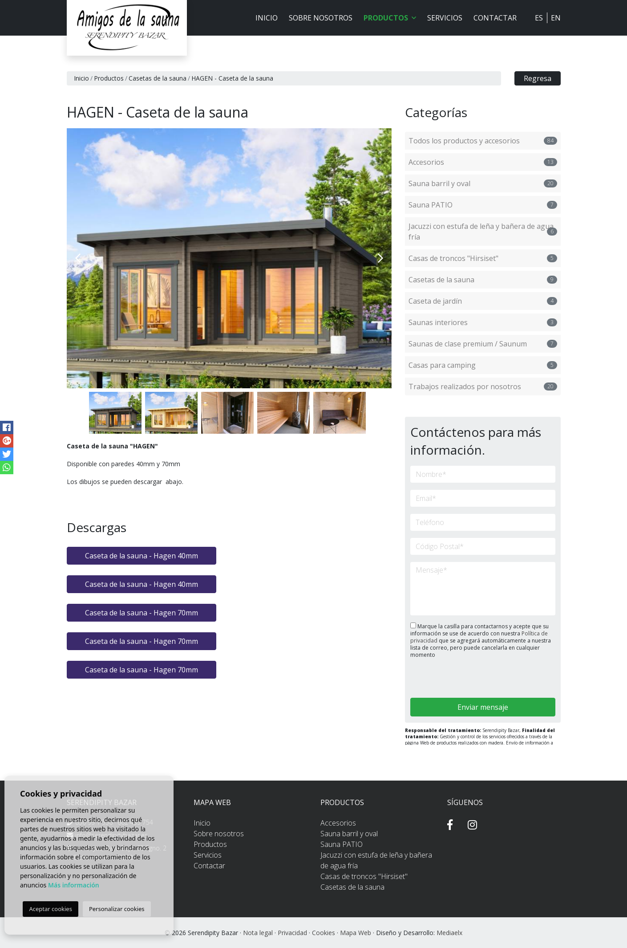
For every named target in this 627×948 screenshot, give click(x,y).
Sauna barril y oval (483, 183)
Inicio (266, 18)
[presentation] (457, 679)
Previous (78, 258)
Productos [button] (390, 18)
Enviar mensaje (482, 707)
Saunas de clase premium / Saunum (483, 344)
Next (380, 258)
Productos (109, 78)
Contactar (495, 18)
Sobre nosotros (320, 18)
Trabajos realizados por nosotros (483, 386)
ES (539, 18)
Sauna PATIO (483, 205)
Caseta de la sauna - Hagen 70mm (141, 613)
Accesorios (483, 162)
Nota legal (258, 932)
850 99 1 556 (94, 822)
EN (556, 18)
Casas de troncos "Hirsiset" (483, 258)
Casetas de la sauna (157, 78)
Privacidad (292, 932)
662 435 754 (135, 822)
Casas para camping (483, 365)
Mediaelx (449, 932)
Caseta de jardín (483, 301)
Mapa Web (355, 932)
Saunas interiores (483, 322)
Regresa (537, 78)
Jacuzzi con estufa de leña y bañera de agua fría (483, 231)
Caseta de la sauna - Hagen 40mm (141, 556)
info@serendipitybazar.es (111, 835)
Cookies (323, 932)
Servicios (444, 18)
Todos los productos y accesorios (483, 141)
